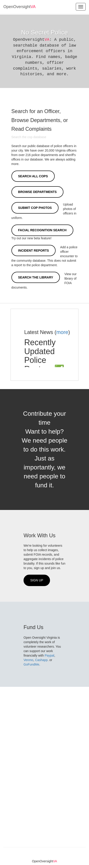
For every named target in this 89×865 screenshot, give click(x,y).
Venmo (28, 660)
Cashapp (41, 660)
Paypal (49, 655)
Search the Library (35, 277)
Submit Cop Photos (35, 208)
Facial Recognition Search (42, 230)
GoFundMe (31, 664)
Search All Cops (33, 176)
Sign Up (36, 580)
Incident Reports (33, 250)
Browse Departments (37, 192)
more (62, 332)
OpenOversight (19, 6)
